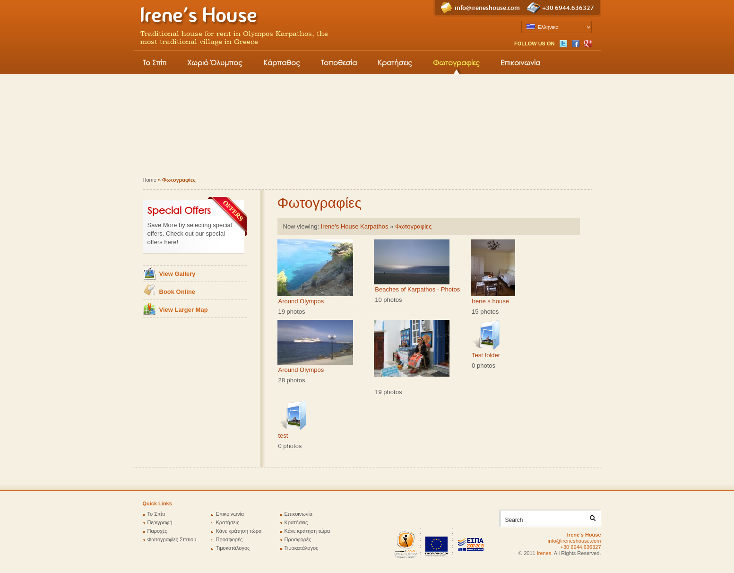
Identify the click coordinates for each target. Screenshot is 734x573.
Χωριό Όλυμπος (214, 62)
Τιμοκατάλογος (233, 548)
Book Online (177, 291)
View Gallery (177, 273)
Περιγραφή (160, 522)
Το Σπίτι (154, 62)
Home (149, 180)
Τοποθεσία (339, 62)
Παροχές (157, 531)
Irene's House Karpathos (355, 226)
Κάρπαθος (281, 62)
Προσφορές (229, 539)
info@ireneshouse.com (487, 8)
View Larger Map (183, 309)
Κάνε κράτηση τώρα (239, 531)
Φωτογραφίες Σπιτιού (172, 539)
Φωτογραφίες (456, 62)
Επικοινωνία (520, 62)
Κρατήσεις (395, 62)
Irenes (544, 553)
